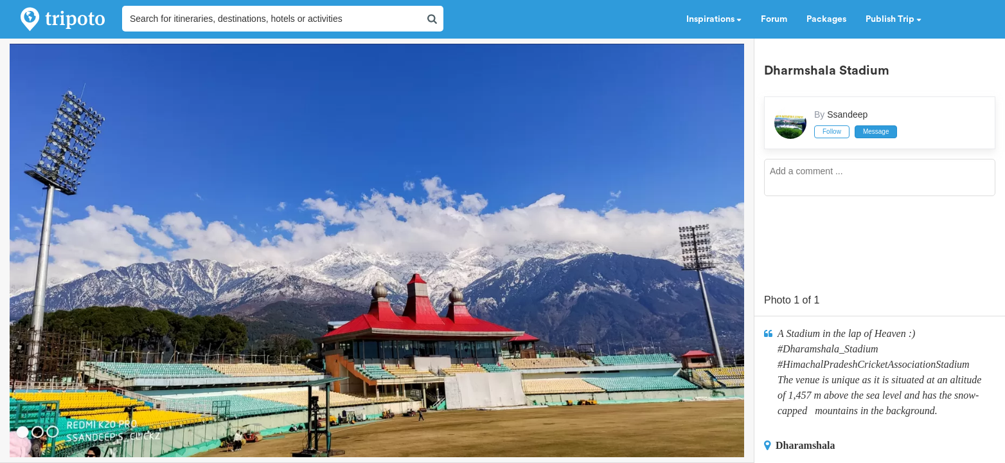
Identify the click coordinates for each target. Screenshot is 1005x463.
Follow (832, 131)
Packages (826, 19)
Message (876, 131)
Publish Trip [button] (893, 19)
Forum (774, 19)
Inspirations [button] (714, 19)
